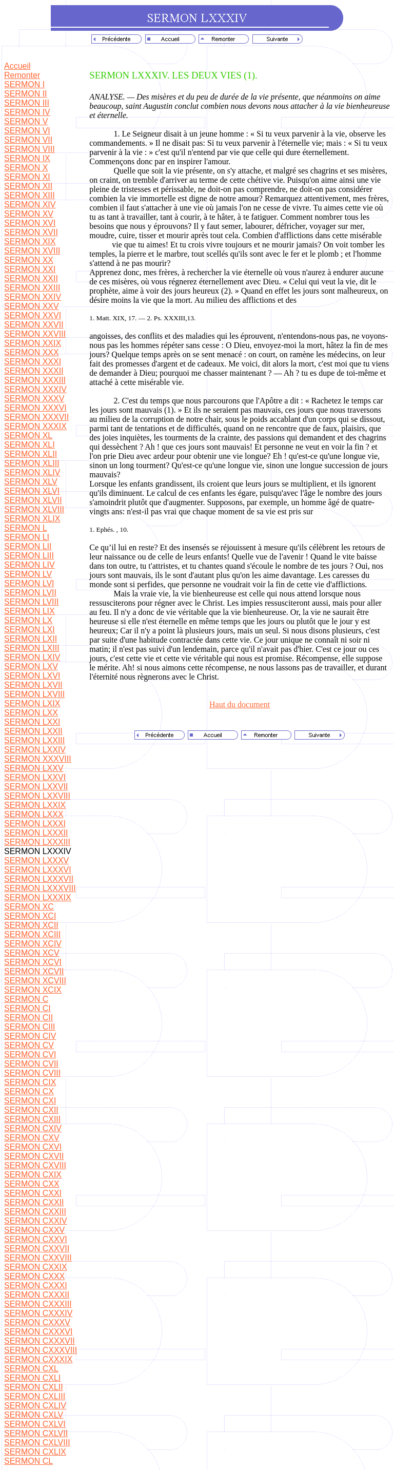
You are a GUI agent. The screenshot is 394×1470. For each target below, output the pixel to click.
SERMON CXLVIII (37, 1442)
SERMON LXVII (33, 685)
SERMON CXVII (34, 1156)
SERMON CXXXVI (38, 1331)
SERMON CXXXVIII (40, 1350)
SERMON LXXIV (35, 749)
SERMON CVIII (32, 1073)
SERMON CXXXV (37, 1322)
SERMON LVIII (31, 601)
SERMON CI (27, 1008)
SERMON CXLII (33, 1387)
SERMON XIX (29, 241)
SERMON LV (28, 574)
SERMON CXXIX (35, 1267)
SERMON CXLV (33, 1414)
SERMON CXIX (33, 1174)
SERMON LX (28, 620)
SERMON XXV (31, 306)
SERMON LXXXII (36, 832)
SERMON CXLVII (36, 1433)
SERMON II (25, 93)
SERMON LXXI (32, 722)
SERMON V (26, 121)
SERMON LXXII (33, 731)
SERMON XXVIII (35, 334)
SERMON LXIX (32, 703)
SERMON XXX (31, 352)
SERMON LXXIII (34, 740)
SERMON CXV (32, 1137)
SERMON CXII (31, 1110)
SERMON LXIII (32, 648)
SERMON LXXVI (35, 777)
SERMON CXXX (34, 1276)
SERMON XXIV (32, 297)
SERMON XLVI (32, 491)
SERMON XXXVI (35, 407)
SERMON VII (28, 140)
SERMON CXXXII (36, 1294)
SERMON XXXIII (35, 380)
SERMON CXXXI (35, 1285)
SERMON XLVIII (34, 509)
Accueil (17, 66)
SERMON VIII (29, 149)
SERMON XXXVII (36, 417)
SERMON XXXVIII (37, 759)
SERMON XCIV (33, 943)
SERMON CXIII (32, 1119)
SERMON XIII (29, 195)
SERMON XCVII (34, 971)
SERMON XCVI (33, 962)
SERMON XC (29, 906)
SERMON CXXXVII (39, 1341)
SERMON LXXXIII (37, 842)
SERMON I (24, 84)
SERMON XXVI (32, 315)
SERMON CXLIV (35, 1405)
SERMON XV (28, 213)
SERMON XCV (32, 953)
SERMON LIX (29, 611)
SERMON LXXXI (35, 823)
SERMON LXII (30, 638)
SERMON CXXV (34, 1230)
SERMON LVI (29, 583)
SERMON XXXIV (35, 389)
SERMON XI (27, 176)
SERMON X (26, 167)
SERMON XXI (29, 269)
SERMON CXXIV (35, 1220)
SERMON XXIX (32, 343)
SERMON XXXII (34, 370)
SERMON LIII (29, 555)
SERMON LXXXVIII (40, 888)
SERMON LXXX (34, 814)
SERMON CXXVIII (38, 1257)
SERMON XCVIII (35, 980)
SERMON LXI (29, 629)
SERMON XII (28, 186)
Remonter (22, 75)
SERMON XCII (31, 925)
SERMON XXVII (34, 324)
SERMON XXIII (32, 287)
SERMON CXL (31, 1368)
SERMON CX (29, 1091)
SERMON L (25, 528)
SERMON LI (26, 537)
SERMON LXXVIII (37, 795)
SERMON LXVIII (34, 694)
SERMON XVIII (32, 250)
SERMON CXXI (33, 1193)
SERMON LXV (31, 666)
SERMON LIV (29, 564)
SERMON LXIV (32, 657)
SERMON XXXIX (35, 426)
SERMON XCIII (32, 934)
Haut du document (239, 704)
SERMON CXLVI (35, 1424)
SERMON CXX (32, 1183)
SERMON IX (27, 158)
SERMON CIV (30, 1036)
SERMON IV (27, 112)
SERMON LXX (31, 712)
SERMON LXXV (34, 768)
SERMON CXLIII (34, 1396)
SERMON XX (28, 260)
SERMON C (26, 999)
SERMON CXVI (33, 1147)
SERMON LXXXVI (37, 869)
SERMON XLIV (32, 472)
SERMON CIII (29, 1026)
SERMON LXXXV (36, 860)
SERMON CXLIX (35, 1451)
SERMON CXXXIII (38, 1304)
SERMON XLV (30, 481)
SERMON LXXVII (36, 786)
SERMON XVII (31, 232)
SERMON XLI (29, 444)
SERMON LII (27, 546)
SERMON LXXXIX (37, 897)
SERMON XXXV (34, 398)
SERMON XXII (31, 278)
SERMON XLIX (32, 518)
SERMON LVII (30, 592)
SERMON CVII (31, 1063)
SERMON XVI (29, 223)
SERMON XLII (30, 454)
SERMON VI (27, 130)
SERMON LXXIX (35, 805)
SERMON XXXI (32, 361)
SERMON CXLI (32, 1378)
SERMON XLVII (33, 500)
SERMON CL (28, 1461)
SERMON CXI (30, 1100)
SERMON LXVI (32, 675)
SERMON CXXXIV (38, 1313)
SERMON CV (29, 1045)
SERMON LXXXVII (38, 879)
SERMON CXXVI (35, 1239)
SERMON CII (28, 1017)
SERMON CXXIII (35, 1211)
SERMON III (26, 103)
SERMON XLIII (32, 463)
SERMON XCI (30, 916)
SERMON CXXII (34, 1202)
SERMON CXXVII (36, 1248)
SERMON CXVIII (35, 1165)
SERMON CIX (30, 1082)
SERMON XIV (29, 204)
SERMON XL (28, 435)
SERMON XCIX (33, 989)
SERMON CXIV (33, 1128)
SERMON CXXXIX (38, 1359)
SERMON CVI (30, 1054)
